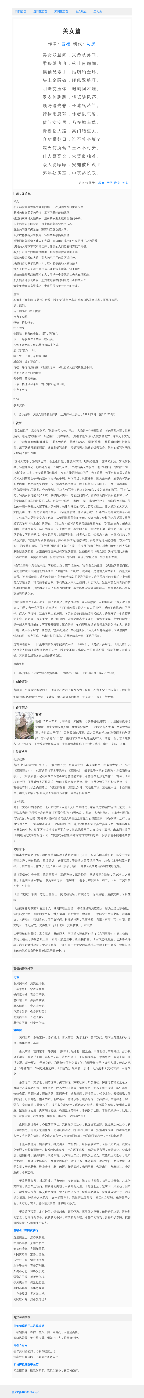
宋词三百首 (61, 11)
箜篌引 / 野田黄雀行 (25, 1230)
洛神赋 (17, 1030)
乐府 (101, 182)
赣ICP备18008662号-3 (25, 1392)
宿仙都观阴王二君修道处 (28, 1326)
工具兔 (97, 11)
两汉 (91, 43)
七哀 (16, 977)
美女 (125, 182)
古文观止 (81, 11)
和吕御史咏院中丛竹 (26, 1364)
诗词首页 (20, 11)
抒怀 (109, 182)
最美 (117, 182)
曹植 (66, 43)
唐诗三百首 (40, 11)
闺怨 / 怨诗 (20, 1345)
